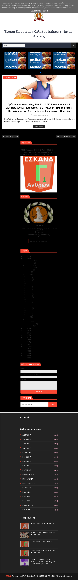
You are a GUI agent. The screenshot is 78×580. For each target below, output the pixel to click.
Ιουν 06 (29, 310)
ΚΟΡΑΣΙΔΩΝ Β (28, 474)
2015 (25, 346)
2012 (25, 353)
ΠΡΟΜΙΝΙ (26, 510)
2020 (25, 335)
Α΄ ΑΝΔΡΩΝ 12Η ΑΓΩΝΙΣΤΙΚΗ (42, 523)
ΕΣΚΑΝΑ (9, 576)
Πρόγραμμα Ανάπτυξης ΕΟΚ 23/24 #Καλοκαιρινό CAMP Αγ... (38, 305)
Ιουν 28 (29, 279)
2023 (25, 328)
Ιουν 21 (29, 286)
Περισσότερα (39, 126)
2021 (25, 333)
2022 (25, 331)
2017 (25, 342)
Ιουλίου (28, 272)
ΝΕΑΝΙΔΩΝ (26, 488)
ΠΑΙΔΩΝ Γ (26, 501)
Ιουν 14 (29, 297)
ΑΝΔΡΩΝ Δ (26, 448)
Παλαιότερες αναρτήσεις (66, 136)
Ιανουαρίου (29, 326)
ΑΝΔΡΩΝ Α (26, 435)
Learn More (36, 11)
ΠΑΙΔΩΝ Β (26, 496)
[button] (38, 72)
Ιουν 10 (29, 301)
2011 (25, 355)
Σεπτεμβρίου (29, 267)
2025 (25, 256)
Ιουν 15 (29, 295)
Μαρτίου (28, 321)
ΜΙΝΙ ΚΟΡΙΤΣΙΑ (28, 483)
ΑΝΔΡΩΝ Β (26, 439)
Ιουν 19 (29, 288)
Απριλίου (28, 319)
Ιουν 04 (29, 315)
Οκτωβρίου (29, 265)
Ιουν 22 (29, 283)
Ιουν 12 (29, 299)
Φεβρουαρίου (30, 324)
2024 (25, 258)
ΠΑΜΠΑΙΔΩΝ (27, 505)
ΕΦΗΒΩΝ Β (26, 461)
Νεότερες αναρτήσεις (10, 136)
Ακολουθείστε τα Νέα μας (39, 241)
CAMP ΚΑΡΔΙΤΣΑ (11, 78)
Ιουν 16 (29, 292)
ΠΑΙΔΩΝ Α (26, 492)
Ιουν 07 (29, 308)
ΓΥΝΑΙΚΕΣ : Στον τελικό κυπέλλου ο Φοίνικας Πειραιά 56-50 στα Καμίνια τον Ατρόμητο (44, 562)
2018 (25, 340)
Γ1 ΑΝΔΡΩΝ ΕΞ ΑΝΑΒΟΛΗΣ (31, 148)
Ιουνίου (27, 274)
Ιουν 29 (29, 277)
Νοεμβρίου (29, 263)
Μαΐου (27, 317)
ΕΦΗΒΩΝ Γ (26, 466)
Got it (45, 11)
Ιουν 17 (29, 290)
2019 (25, 337)
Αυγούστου (29, 270)
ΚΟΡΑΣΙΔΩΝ (27, 470)
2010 (25, 358)
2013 (25, 351)
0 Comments (44, 115)
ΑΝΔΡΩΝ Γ (26, 444)
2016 (25, 344)
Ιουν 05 (29, 312)
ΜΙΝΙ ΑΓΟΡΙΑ (27, 479)
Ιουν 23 (29, 281)
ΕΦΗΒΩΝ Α (26, 457)
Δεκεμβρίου (29, 261)
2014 (25, 349)
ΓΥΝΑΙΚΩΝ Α (27, 452)
